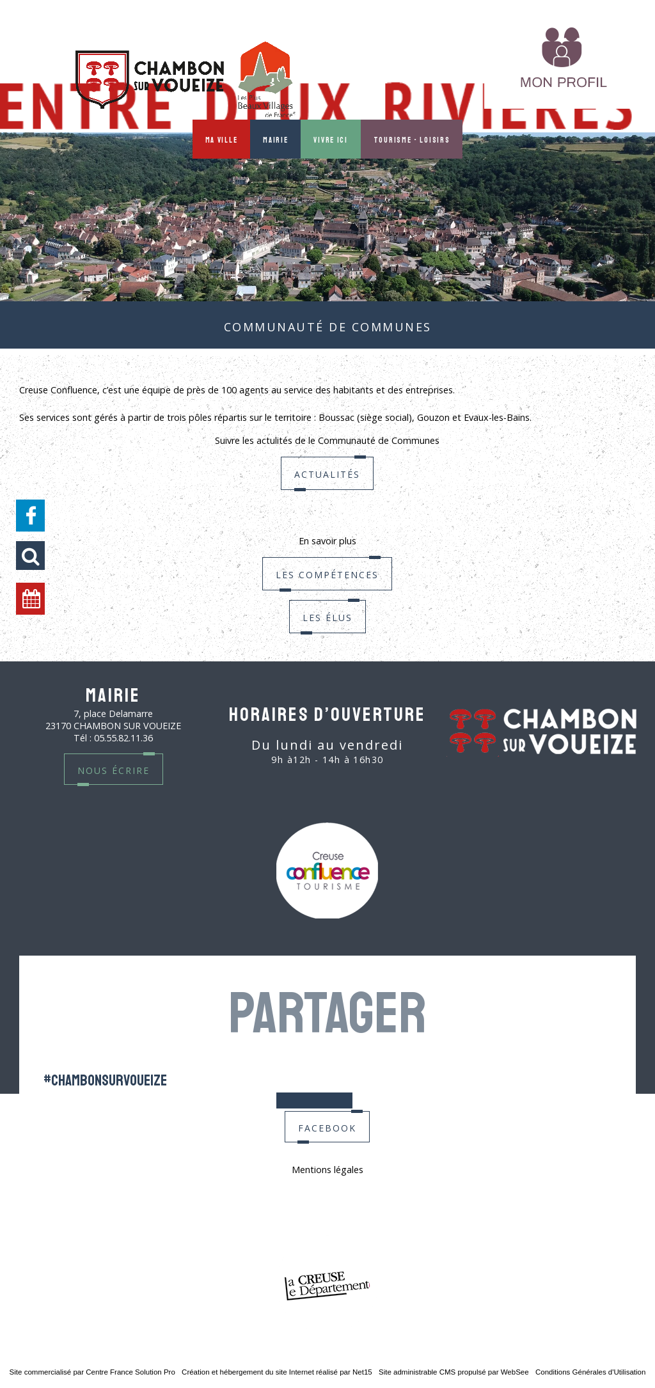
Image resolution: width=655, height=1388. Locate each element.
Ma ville (221, 139)
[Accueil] (185, 81)
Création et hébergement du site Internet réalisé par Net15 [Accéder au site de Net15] (277, 1372)
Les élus (327, 639)
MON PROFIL (439, 78)
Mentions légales (327, 1169)
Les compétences (327, 596)
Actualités (327, 496)
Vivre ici (330, 139)
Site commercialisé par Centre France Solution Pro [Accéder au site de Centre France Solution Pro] (92, 1372)
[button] (30, 555)
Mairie (275, 139)
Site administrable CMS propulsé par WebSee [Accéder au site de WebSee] (454, 1372)
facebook (327, 1126)
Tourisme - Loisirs (412, 139)
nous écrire (113, 769)
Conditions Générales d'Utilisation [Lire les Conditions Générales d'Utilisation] (590, 1372)
